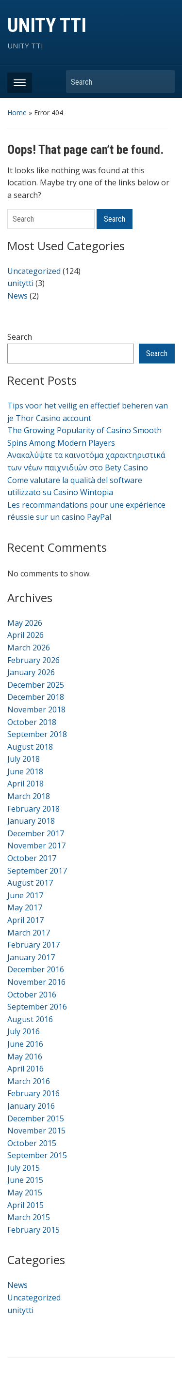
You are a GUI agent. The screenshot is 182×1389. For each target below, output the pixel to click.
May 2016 (24, 1056)
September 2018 (37, 734)
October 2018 (31, 722)
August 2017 (30, 882)
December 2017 (35, 833)
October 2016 (31, 994)
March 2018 (28, 796)
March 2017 (28, 932)
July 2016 (23, 1031)
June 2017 (25, 895)
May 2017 (24, 907)
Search (162, 81)
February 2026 (33, 660)
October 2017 (31, 858)
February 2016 (33, 1093)
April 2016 (25, 1068)
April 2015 (25, 1205)
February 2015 (33, 1229)
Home (17, 112)
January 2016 (31, 1106)
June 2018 (25, 771)
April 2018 (25, 783)
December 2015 (35, 1118)
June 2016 (25, 1044)
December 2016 (35, 969)
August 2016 (30, 1019)
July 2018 (23, 759)
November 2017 (36, 845)
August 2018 (30, 746)
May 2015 (24, 1192)
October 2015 (31, 1143)
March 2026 (28, 647)
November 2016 (36, 982)
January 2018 (31, 820)
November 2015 (36, 1130)
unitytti (20, 283)
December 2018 (35, 697)
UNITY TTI (46, 25)
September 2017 (37, 870)
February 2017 (33, 944)
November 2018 (36, 709)
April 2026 (25, 635)
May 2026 (24, 623)
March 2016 (28, 1081)
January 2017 (31, 957)
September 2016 (37, 1006)
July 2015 (23, 1168)
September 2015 (37, 1155)
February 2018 (33, 808)
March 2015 (28, 1217)
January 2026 (31, 672)
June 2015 (25, 1180)
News (17, 295)
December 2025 (35, 684)
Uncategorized (34, 271)
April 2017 (25, 920)
